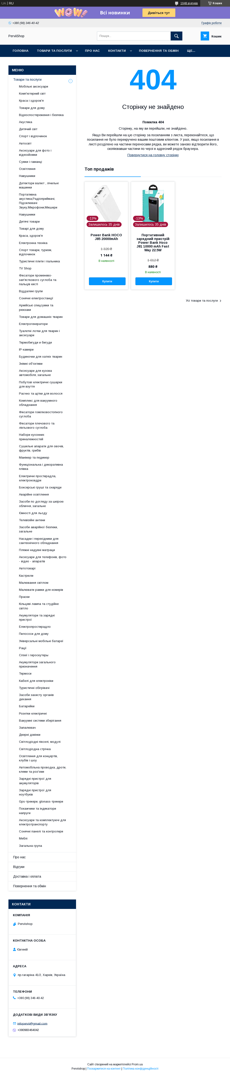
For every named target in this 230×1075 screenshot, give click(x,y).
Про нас (92, 50)
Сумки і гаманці (30, 162)
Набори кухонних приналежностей (31, 437)
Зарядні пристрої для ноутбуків (35, 792)
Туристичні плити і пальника (39, 261)
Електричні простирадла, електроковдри (37, 478)
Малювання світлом (33, 582)
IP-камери (26, 349)
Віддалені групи (31, 291)
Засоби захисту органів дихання (36, 697)
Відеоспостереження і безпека (41, 115)
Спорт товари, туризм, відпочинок (35, 252)
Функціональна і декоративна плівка (41, 467)
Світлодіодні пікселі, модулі (40, 741)
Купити (107, 281)
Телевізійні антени (32, 520)
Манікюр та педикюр (34, 457)
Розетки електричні (33, 713)
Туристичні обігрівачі (34, 688)
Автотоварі (27, 568)
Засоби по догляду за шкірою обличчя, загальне (41, 504)
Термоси (25, 673)
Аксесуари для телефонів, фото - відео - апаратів (42, 559)
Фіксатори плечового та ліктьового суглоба (36, 425)
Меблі (23, 838)
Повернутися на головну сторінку (153, 155)
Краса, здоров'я (31, 235)
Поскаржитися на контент (104, 1068)
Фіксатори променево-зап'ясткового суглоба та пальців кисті (37, 280)
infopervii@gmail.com (32, 1023)
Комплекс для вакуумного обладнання (38, 403)
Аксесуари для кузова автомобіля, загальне (35, 373)
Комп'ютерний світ (32, 93)
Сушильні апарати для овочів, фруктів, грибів (41, 448)
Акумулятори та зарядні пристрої (37, 617)
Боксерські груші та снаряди (40, 487)
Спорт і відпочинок (33, 136)
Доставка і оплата (27, 876)
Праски (24, 597)
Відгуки (18, 867)
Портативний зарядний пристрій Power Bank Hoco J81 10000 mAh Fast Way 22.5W (153, 242)
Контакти (117, 50)
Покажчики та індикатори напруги (37, 811)
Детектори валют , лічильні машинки (39, 185)
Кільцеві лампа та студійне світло (39, 606)
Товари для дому (32, 108)
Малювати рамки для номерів (41, 589)
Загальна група (30, 845)
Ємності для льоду (33, 513)
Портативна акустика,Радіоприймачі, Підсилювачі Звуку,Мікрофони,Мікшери (38, 201)
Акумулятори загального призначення (37, 664)
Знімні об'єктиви (30, 363)
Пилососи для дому (34, 633)
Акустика (25, 122)
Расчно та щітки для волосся (40, 393)
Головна (20, 50)
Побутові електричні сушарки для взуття (40, 384)
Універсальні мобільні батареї (41, 641)
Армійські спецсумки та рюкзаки (36, 307)
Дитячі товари (29, 221)
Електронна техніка (33, 243)
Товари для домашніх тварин (41, 317)
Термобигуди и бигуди (35, 342)
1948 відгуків (189, 3)
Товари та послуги (54, 50)
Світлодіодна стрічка (35, 749)
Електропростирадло (35, 626)
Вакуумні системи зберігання (40, 720)
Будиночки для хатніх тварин (40, 356)
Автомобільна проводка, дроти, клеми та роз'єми (42, 769)
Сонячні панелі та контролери (41, 831)
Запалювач (27, 727)
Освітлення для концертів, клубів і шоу (38, 758)
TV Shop (25, 268)
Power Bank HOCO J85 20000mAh (106, 237)
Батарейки (26, 706)
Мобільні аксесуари (33, 86)
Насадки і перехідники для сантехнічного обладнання (38, 541)
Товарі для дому (31, 228)
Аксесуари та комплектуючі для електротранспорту (42, 822)
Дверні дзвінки (29, 734)
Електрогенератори (33, 324)
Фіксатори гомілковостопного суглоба (41, 414)
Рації (23, 648)
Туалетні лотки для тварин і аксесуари (39, 333)
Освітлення (27, 169)
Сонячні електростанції (36, 298)
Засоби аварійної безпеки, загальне (38, 529)
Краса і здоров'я (31, 100)
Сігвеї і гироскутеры (33, 655)
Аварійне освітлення (34, 494)
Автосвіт (25, 143)
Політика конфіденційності (140, 1068)
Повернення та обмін (159, 50)
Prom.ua (137, 1064)
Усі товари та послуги (202, 300)
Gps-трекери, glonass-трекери (41, 801)
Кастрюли (26, 575)
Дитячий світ (28, 129)
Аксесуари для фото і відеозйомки (35, 152)
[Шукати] (176, 36)
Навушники (27, 176)
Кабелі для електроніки (36, 681)
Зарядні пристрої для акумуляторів (35, 781)
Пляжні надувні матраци (37, 550)
